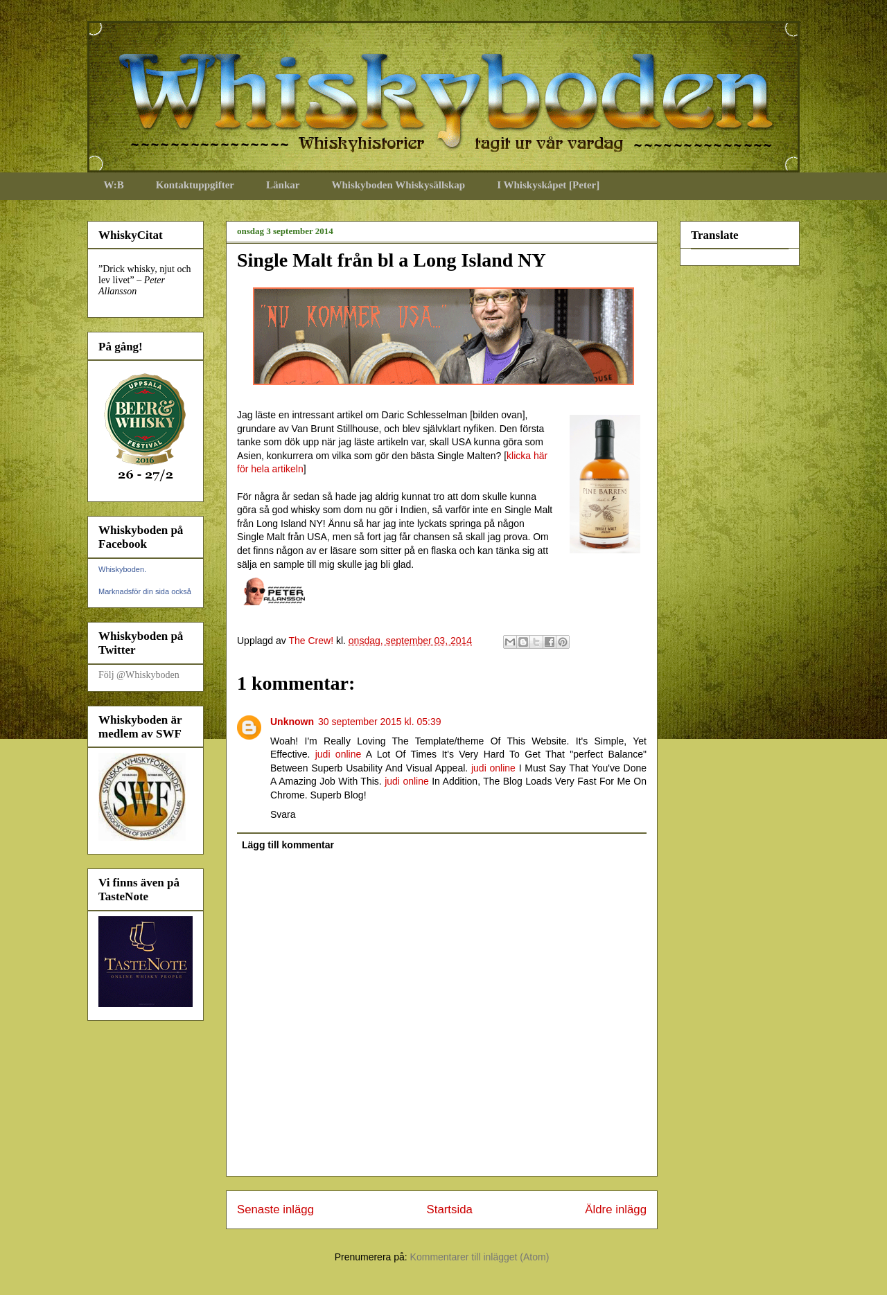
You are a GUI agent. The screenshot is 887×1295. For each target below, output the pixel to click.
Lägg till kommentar (288, 844)
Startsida (450, 1209)
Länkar (282, 184)
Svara (283, 814)
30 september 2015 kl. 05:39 (379, 721)
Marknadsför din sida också (144, 591)
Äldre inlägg (616, 1209)
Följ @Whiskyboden (138, 675)
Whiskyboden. (122, 569)
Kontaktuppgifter (195, 184)
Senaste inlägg (275, 1209)
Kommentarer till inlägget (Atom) (480, 1256)
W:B (114, 184)
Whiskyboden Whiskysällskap (398, 184)
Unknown (292, 721)
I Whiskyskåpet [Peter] (548, 184)
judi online (338, 754)
